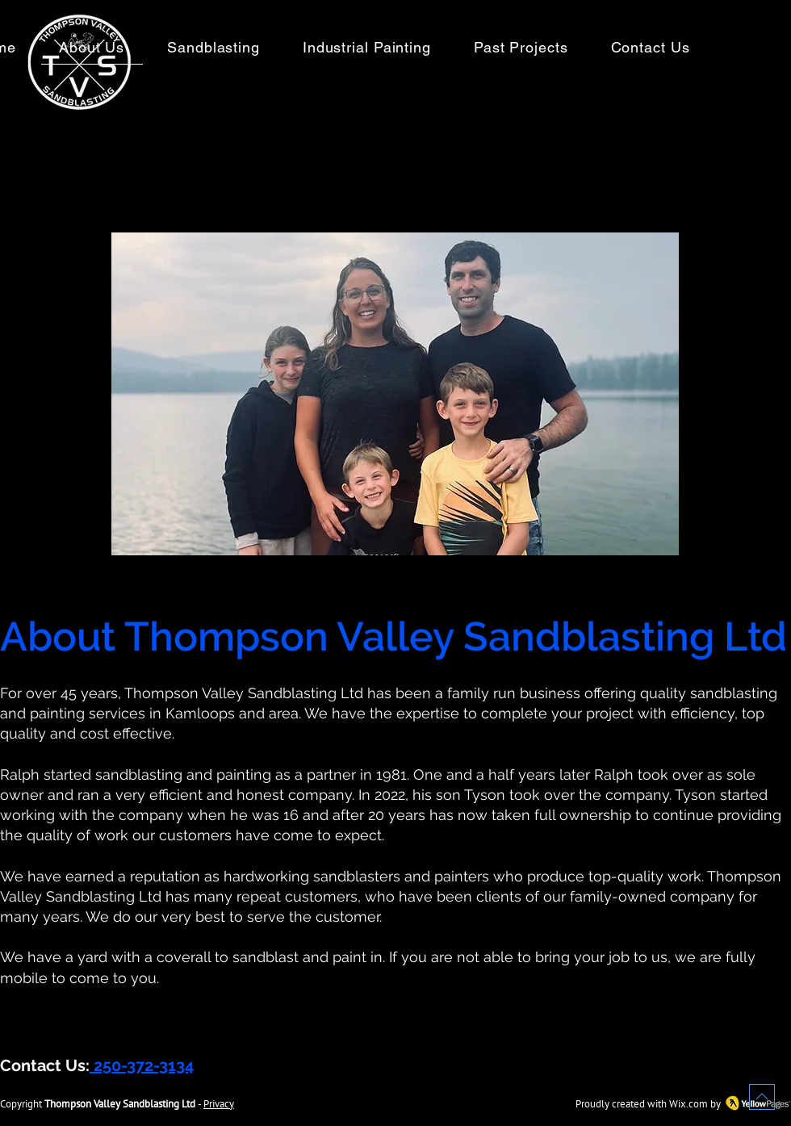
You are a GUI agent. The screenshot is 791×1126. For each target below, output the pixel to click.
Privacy (218, 1104)
